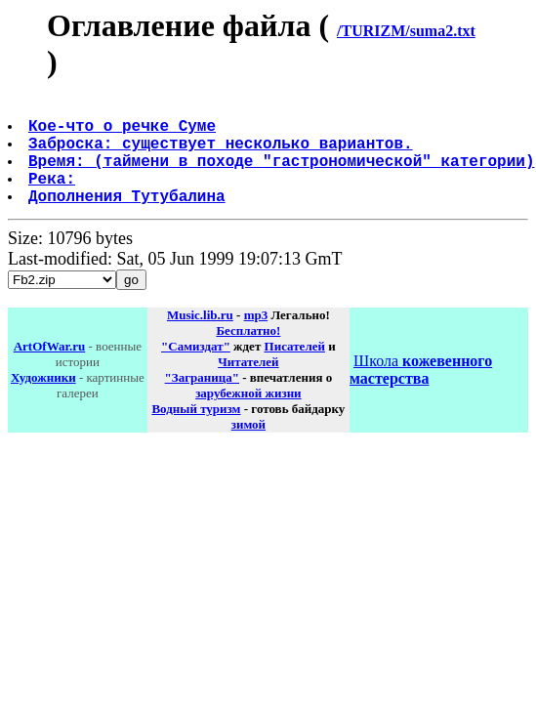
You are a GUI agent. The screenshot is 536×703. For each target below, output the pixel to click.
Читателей (248, 385)
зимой (248, 447)
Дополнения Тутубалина (128, 218)
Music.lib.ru (200, 338)
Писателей (295, 369)
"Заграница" (202, 400)
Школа (421, 393)
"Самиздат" (195, 369)
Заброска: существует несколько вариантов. (222, 154)
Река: (53, 197)
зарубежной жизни (248, 416)
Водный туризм (195, 432)
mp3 (256, 338)
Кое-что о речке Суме (124, 133)
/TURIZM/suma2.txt (406, 30)
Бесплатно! (248, 354)
